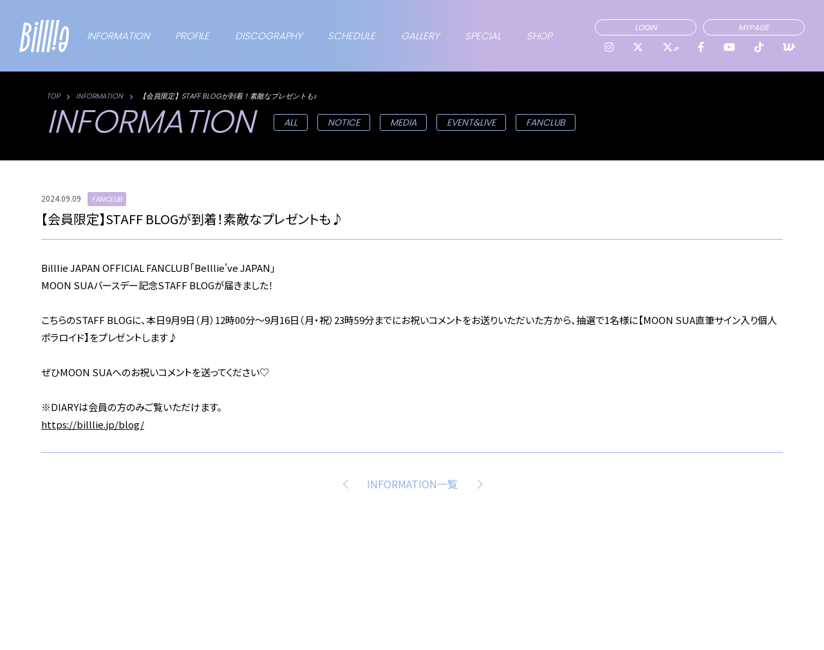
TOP (53, 96)
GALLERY (420, 36)
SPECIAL (483, 36)
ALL (290, 122)
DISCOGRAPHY (268, 36)
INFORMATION (118, 36)
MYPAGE (753, 27)
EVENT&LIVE (471, 122)
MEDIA (403, 122)
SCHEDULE (351, 36)
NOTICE (344, 122)
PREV (347, 483)
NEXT (477, 483)
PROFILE (192, 36)
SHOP (539, 36)
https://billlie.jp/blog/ (92, 424)
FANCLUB (545, 122)
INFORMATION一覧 (412, 484)
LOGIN (646, 27)
